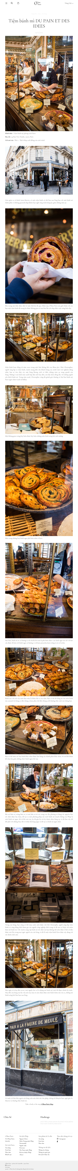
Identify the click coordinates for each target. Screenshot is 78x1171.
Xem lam (8, 1150)
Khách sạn (8, 1155)
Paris (39, 14)
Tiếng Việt (69, 3)
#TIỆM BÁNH (57, 1124)
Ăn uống (44, 14)
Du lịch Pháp (23, 1136)
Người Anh (22, 1146)
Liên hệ (7, 1141)
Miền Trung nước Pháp (26, 1141)
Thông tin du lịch (44, 1147)
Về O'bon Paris (9, 1139)
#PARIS (50, 1122)
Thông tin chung (44, 1150)
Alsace (21, 1155)
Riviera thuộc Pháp (25, 1152)
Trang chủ (34, 14)
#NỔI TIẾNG (44, 1122)
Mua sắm (8, 1152)
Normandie (22, 1143)
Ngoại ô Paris (23, 1139)
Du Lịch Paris (10, 1145)
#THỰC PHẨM (64, 1122)
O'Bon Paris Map (47, 1104)
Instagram (61, 1139)
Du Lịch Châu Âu (44, 1155)
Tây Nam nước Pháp (25, 1150)
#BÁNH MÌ (56, 1122)
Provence (22, 1148)
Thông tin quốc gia (44, 1152)
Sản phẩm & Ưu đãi (45, 1136)
